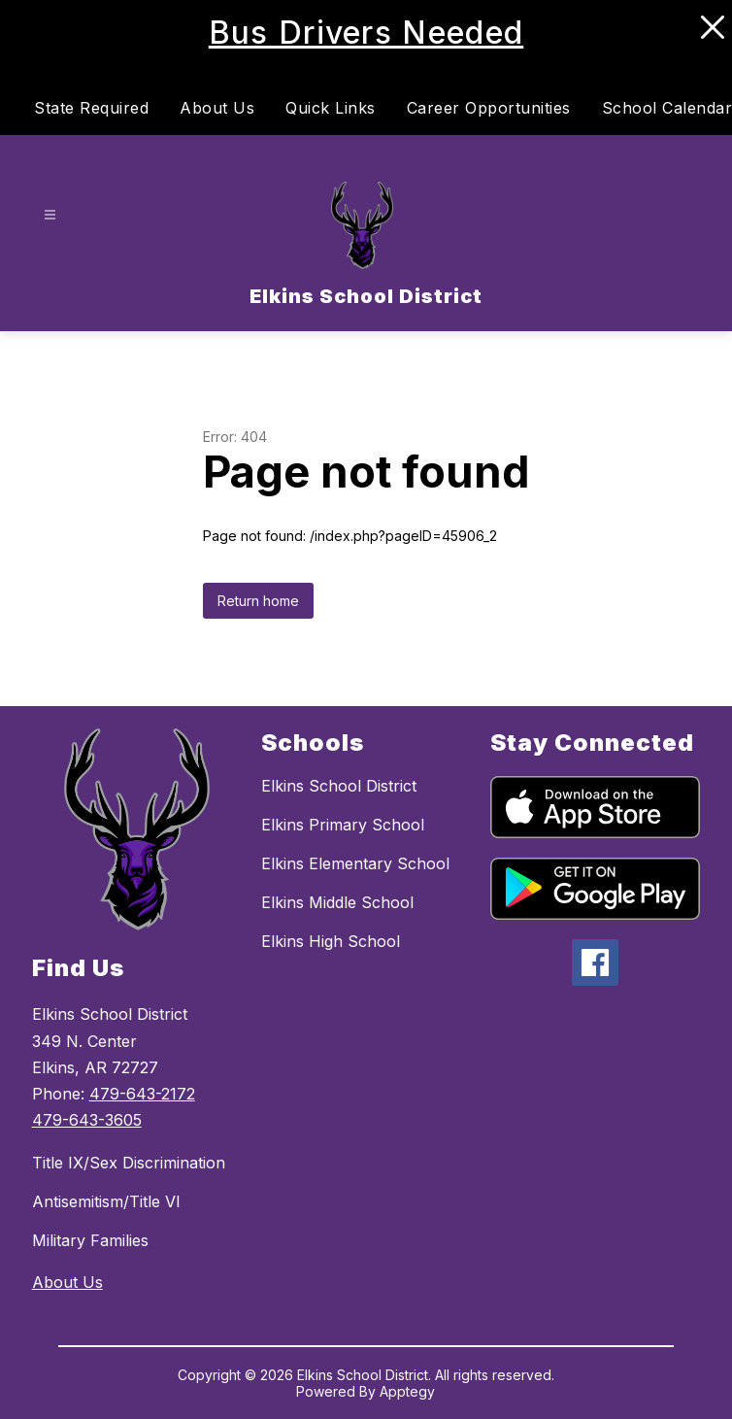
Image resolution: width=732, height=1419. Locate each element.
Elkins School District (338, 785)
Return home (258, 600)
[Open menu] (50, 215)
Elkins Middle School (337, 902)
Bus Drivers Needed (366, 32)
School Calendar (667, 108)
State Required (91, 108)
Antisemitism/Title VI (106, 1201)
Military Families (90, 1240)
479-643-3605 (87, 1120)
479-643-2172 (142, 1093)
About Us (217, 108)
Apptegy (407, 1391)
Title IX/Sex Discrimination (128, 1162)
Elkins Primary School (342, 824)
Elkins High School (330, 941)
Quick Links (330, 108)
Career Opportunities (489, 108)
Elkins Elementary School (355, 863)
